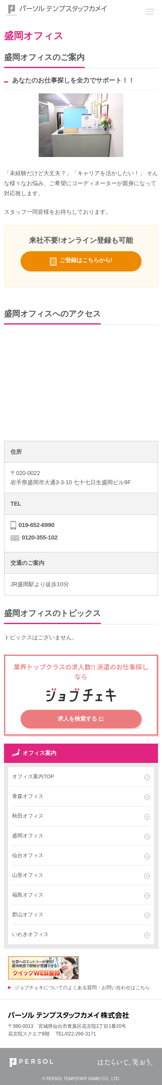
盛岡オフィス (28, 836)
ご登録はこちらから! (86, 260)
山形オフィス (28, 875)
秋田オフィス (28, 816)
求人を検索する (77, 718)
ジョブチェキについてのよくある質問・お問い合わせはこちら (82, 987)
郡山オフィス (28, 914)
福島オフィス (28, 895)
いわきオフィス (30, 934)
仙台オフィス (28, 855)
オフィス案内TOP (33, 776)
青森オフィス (28, 796)
